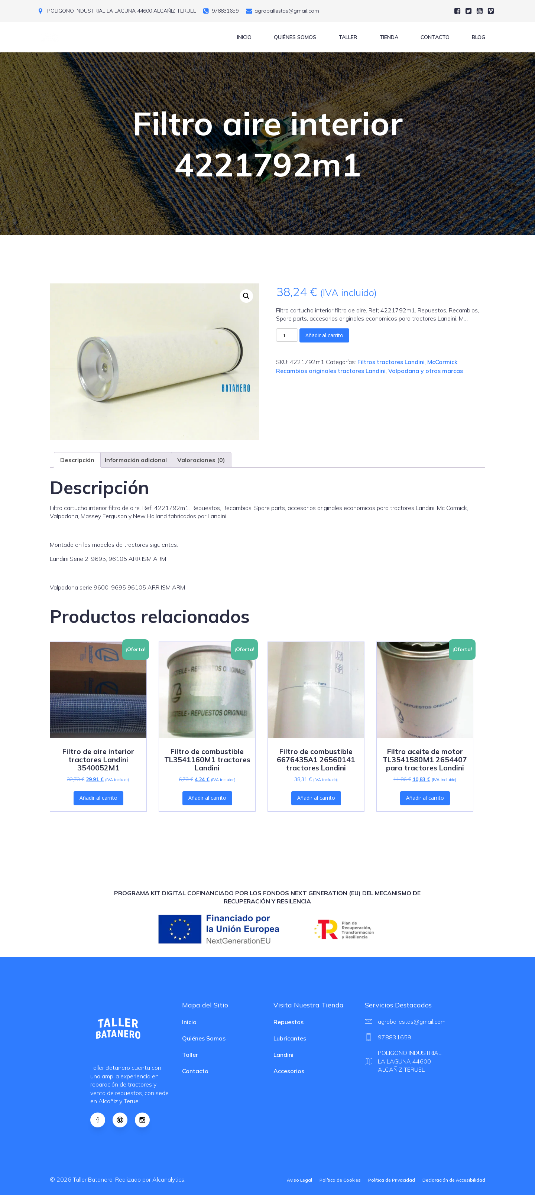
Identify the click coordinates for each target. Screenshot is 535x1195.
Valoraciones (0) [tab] (201, 460)
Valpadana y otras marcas (425, 370)
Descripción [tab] (77, 460)
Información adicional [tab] (136, 460)
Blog (478, 37)
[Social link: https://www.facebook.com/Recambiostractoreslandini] (101, 1120)
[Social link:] (457, 11)
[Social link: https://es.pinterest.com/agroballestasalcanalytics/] (124, 1120)
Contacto (435, 37)
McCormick (442, 362)
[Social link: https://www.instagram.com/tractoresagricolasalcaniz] (146, 1120)
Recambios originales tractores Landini (331, 370)
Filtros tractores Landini (391, 362)
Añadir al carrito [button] (98, 797)
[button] (246, 296)
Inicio (244, 37)
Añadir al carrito (324, 335)
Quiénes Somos (295, 37)
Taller (347, 37)
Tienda (388, 37)
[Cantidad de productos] (287, 335)
